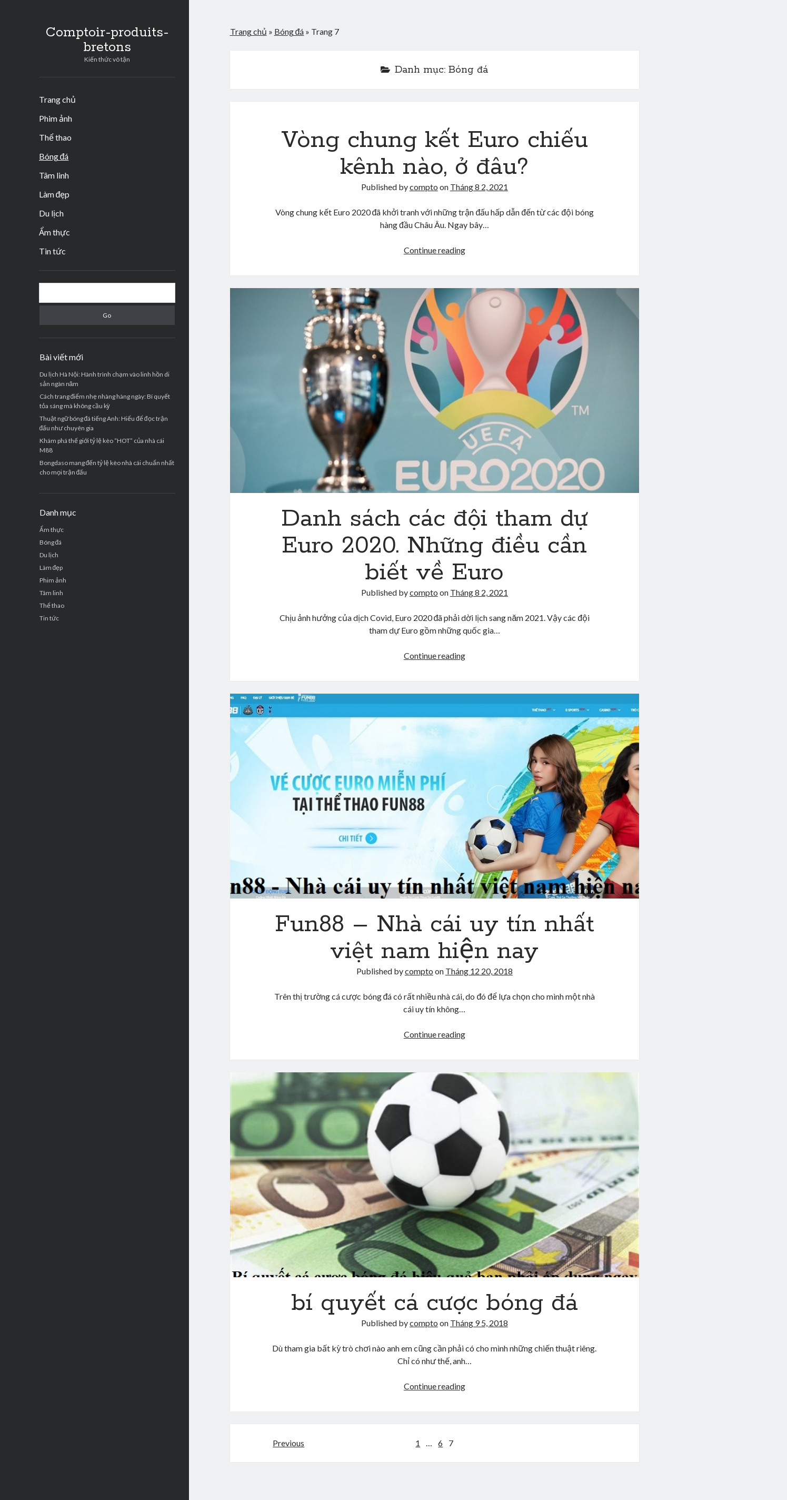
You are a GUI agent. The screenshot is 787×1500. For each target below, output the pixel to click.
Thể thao (55, 137)
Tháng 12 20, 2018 (479, 971)
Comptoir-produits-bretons (107, 40)
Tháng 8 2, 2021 (479, 187)
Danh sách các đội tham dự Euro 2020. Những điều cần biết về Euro (435, 390)
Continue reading (434, 250)
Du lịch (51, 213)
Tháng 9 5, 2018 (479, 1323)
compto (424, 187)
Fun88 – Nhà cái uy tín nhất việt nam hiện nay (435, 796)
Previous (288, 1443)
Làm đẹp (54, 194)
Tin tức (52, 251)
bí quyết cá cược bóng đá (435, 1174)
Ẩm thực (54, 232)
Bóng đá (54, 156)
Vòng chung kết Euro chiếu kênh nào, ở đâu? (434, 153)
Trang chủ (57, 99)
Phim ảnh (55, 118)
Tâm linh (54, 175)
